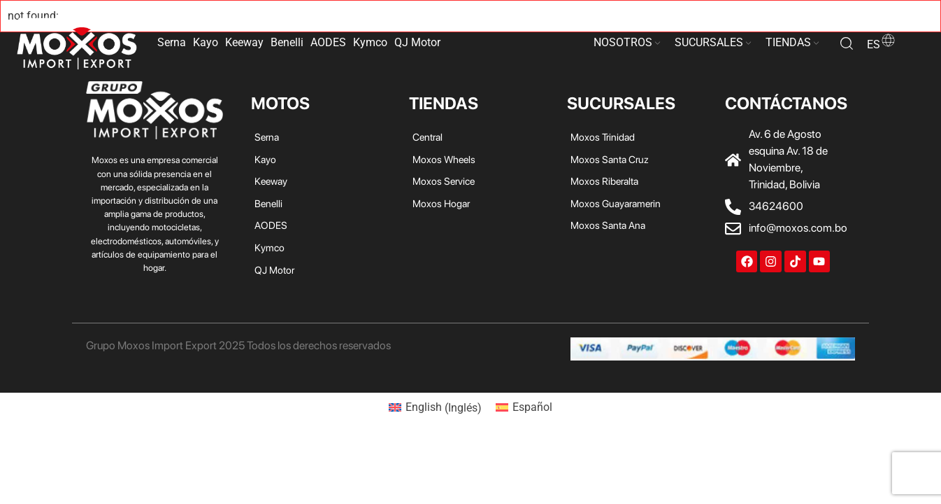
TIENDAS (788, 42)
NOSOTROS (623, 42)
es (881, 44)
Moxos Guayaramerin (615, 203)
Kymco (370, 42)
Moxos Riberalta (604, 181)
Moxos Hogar (441, 203)
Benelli (287, 42)
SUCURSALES (709, 42)
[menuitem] (435, 408)
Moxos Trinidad (602, 137)
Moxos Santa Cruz (609, 159)
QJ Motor (417, 42)
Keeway (244, 42)
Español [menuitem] (532, 407)
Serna (171, 42)
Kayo (205, 42)
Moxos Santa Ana (607, 225)
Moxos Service (443, 181)
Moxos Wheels (443, 159)
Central (427, 137)
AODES (328, 42)
